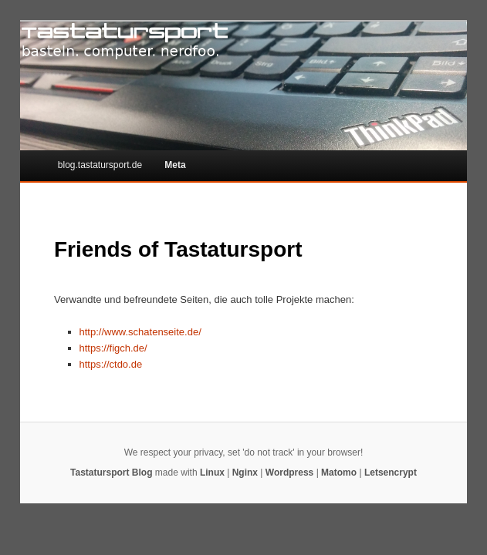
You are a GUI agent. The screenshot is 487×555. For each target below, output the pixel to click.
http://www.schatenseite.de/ (140, 332)
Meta (174, 165)
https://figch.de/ (113, 348)
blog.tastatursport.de (100, 165)
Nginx (245, 472)
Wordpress (289, 472)
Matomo (339, 472)
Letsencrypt (390, 472)
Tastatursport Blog (111, 472)
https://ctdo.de (111, 364)
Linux (212, 472)
